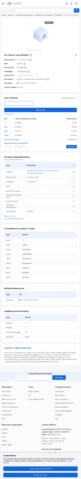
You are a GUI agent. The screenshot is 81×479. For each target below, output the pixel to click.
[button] (66, 3)
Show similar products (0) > (14, 160)
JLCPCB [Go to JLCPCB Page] (4, 433)
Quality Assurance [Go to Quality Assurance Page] (8, 403)
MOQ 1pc (20, 87)
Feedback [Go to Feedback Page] (58, 415)
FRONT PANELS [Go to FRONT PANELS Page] (7, 445)
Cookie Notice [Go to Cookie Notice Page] (7, 415)
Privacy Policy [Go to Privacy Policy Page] (7, 411)
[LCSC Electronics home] (14, 3)
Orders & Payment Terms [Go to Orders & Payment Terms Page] (64, 403)
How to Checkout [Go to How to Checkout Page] (61, 399)
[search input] (38, 10)
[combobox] (28, 75)
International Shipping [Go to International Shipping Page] (63, 411)
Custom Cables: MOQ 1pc (18, 348)
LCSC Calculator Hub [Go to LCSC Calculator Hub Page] (36, 399)
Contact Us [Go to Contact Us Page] (6, 395)
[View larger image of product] (40, 34)
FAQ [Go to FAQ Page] (56, 419)
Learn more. (54, 362)
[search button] (76, 10)
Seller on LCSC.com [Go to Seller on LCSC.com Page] (9, 399)
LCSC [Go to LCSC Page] (3, 437)
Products (11, 15)
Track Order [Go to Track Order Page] (59, 391)
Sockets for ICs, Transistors (43, 15)
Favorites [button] (49, 22)
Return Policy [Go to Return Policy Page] (60, 395)
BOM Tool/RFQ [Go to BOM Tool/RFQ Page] (33, 391)
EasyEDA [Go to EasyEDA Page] (5, 429)
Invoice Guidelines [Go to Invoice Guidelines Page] (61, 407)
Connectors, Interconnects (24, 15)
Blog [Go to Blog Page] (3, 419)
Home (3, 15)
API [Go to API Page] (29, 395)
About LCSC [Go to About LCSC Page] (6, 391)
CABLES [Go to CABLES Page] (4, 441)
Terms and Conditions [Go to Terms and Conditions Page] (10, 407)
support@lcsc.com (54, 434)
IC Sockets (58, 15)
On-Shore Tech (22, 60)
